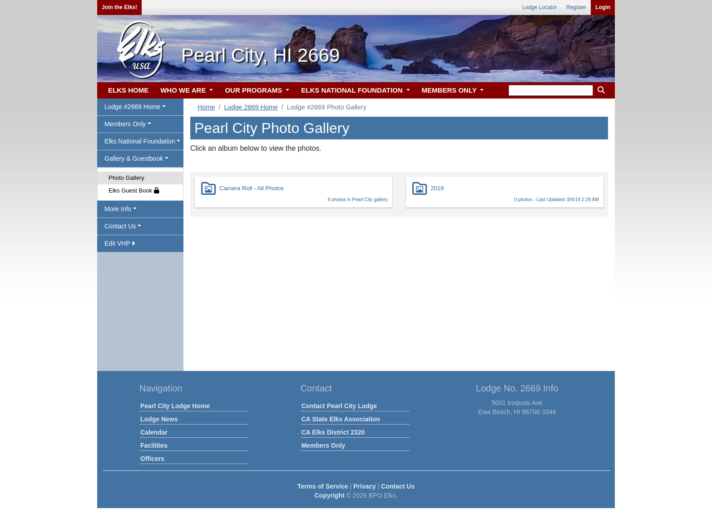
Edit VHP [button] (119, 243)
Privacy (364, 486)
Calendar (154, 432)
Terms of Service (322, 486)
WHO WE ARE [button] (184, 90)
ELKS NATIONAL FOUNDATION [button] (353, 90)
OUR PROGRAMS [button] (254, 90)
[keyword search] (551, 90)
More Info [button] (117, 209)
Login (602, 7)
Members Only (323, 445)
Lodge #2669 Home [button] (132, 106)
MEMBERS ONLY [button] (450, 90)
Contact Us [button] (120, 226)
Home (206, 107)
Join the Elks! (119, 7)
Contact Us (398, 486)
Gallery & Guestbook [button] (133, 158)
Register (576, 7)
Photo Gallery (126, 177)
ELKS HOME (128, 90)
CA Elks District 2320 (333, 432)
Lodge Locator (539, 7)
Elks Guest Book (134, 190)
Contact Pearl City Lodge (339, 406)
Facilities (154, 445)
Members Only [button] (125, 124)
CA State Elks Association (341, 419)
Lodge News (159, 419)
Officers (152, 458)
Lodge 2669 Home (250, 107)
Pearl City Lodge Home (175, 406)
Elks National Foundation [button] (139, 141)
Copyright (329, 495)
